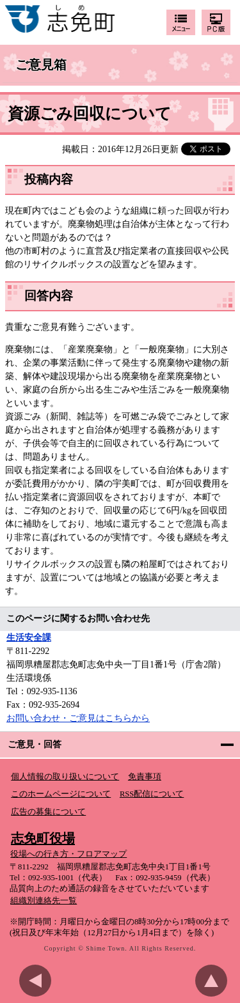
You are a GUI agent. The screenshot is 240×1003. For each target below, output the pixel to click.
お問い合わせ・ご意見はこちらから (78, 718)
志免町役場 (43, 838)
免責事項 (144, 776)
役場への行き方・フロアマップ (68, 854)
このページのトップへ (214, 981)
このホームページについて (61, 793)
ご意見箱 (41, 65)
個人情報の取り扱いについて (65, 776)
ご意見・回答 (34, 744)
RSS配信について (152, 793)
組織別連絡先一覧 (43, 900)
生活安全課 (28, 637)
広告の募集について (48, 811)
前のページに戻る (38, 981)
